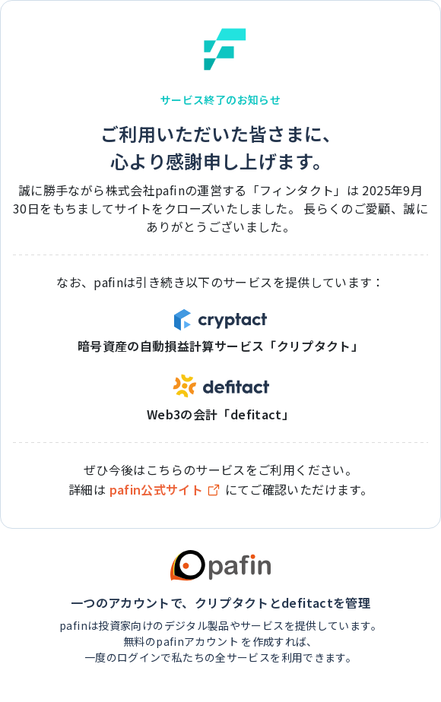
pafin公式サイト (165, 490)
